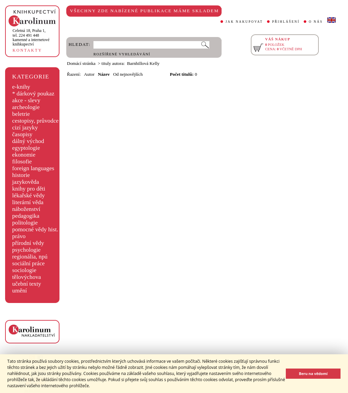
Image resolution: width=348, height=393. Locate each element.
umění (19, 290)
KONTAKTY (27, 50)
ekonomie (23, 154)
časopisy (22, 134)
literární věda (28, 202)
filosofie (22, 161)
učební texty (26, 284)
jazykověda (25, 182)
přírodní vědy (28, 243)
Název (104, 74)
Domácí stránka (81, 63)
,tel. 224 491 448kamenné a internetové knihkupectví (31, 37)
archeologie (26, 107)
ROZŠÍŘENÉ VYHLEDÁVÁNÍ (121, 54)
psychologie (26, 250)
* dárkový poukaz (33, 93)
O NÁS (316, 21)
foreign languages (33, 168)
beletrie (21, 114)
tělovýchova (26, 277)
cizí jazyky (25, 127)
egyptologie (26, 148)
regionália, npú (30, 256)
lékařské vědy (28, 195)
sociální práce (28, 263)
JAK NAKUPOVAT (244, 21)
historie (21, 175)
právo (18, 236)
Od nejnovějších (128, 74)
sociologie (24, 270)
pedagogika (25, 216)
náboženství (26, 209)
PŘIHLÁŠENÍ (286, 21)
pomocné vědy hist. (35, 229)
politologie (25, 222)
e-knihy (21, 87)
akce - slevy (26, 100)
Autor (89, 74)
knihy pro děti (28, 188)
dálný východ (28, 141)
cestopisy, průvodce (35, 121)
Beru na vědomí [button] (313, 373)
